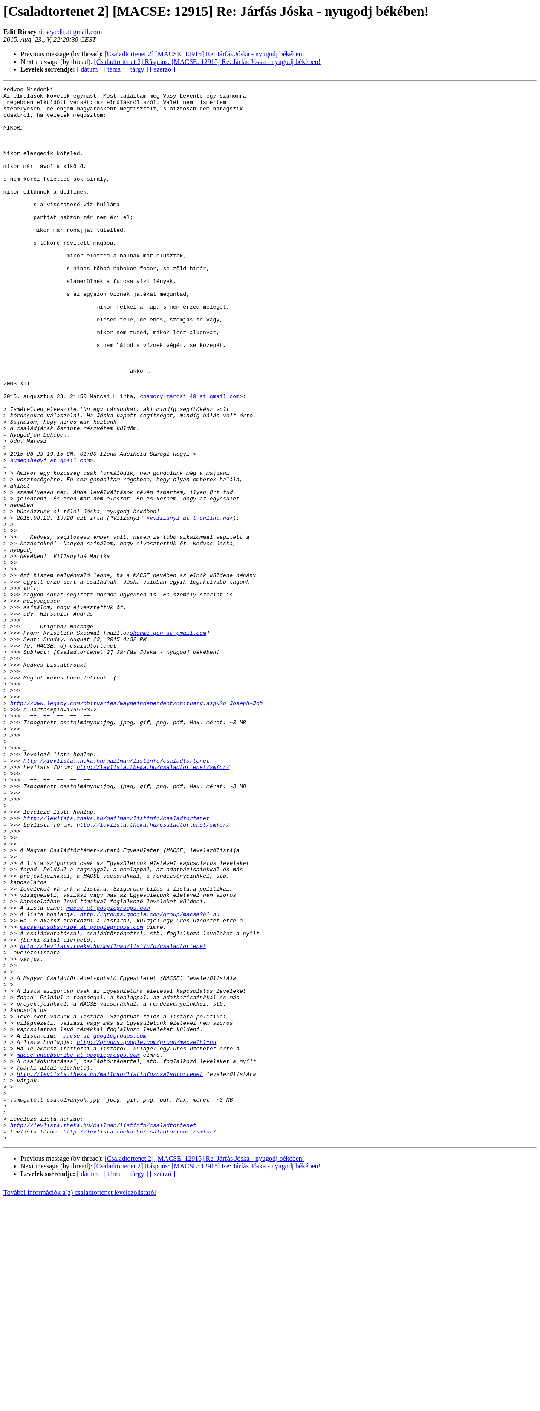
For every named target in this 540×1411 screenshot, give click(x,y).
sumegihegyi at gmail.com (50, 535)
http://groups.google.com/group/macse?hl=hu (149, 1080)
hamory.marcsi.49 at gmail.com (191, 459)
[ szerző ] (163, 69)
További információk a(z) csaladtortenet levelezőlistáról (79, 1403)
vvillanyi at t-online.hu (189, 604)
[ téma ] (114, 69)
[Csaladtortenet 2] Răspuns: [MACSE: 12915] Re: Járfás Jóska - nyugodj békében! (207, 61)
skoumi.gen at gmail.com (168, 742)
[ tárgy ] (137, 69)
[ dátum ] (89, 69)
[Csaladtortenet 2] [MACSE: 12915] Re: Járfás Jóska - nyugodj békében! (204, 54)
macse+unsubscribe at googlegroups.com (81, 1095)
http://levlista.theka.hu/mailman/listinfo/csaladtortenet (116, 896)
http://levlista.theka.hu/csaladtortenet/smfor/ (153, 904)
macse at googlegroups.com (108, 1072)
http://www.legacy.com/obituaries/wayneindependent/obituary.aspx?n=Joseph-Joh (136, 827)
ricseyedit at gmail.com (70, 31)
